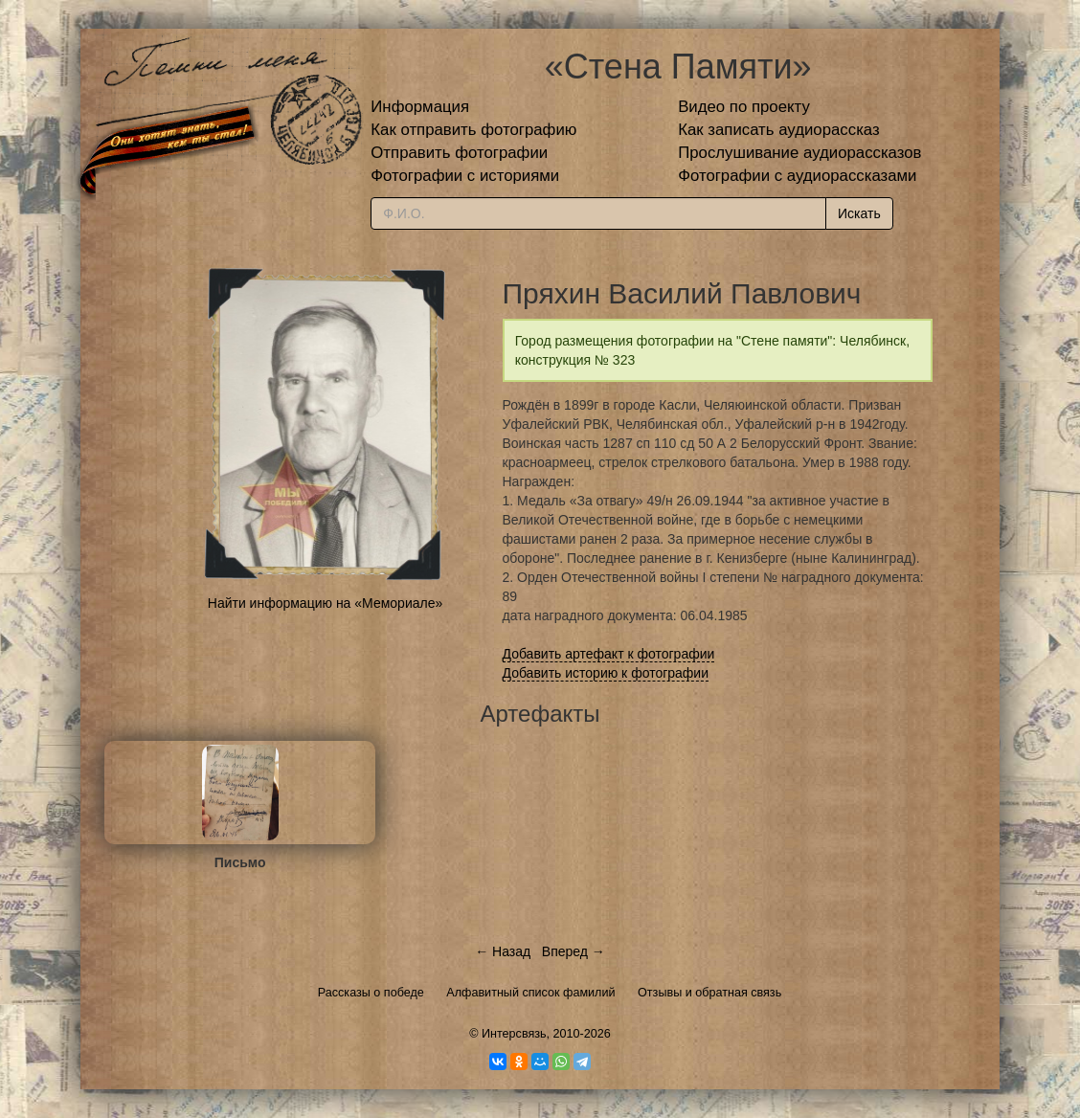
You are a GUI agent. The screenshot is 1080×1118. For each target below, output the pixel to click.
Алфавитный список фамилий (530, 992)
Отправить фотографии (459, 153)
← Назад (502, 951)
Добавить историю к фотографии (606, 673)
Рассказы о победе (371, 992)
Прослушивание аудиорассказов (799, 153)
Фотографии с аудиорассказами (797, 176)
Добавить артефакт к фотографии (609, 653)
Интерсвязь (514, 1033)
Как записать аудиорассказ (779, 130)
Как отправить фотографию (473, 130)
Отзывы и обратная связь (709, 992)
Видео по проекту (744, 107)
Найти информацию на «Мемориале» (325, 603)
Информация (420, 107)
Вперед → (573, 951)
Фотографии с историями (465, 176)
